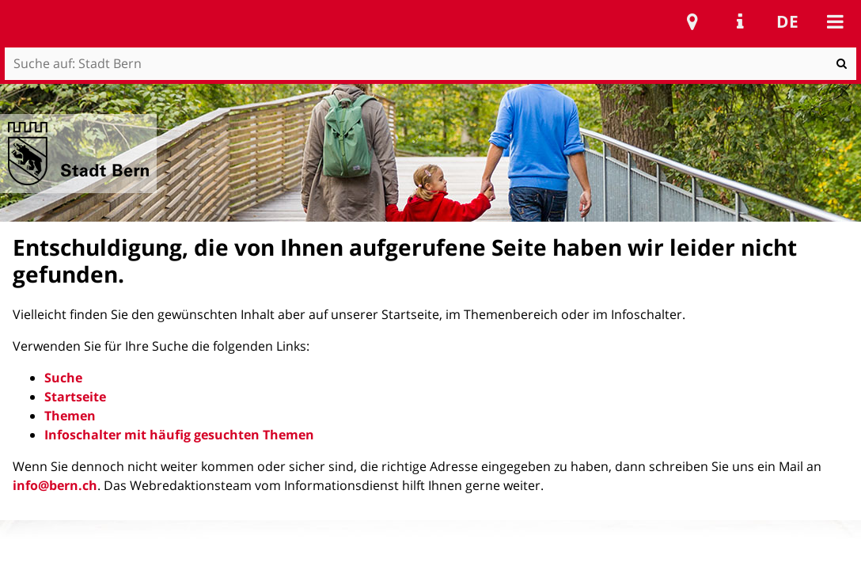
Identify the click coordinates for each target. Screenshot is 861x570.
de (787, 21)
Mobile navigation (835, 21)
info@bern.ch (55, 485)
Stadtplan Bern (692, 21)
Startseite (75, 396)
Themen (70, 415)
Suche (63, 377)
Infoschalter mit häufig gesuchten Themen (179, 434)
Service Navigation (740, 21)
